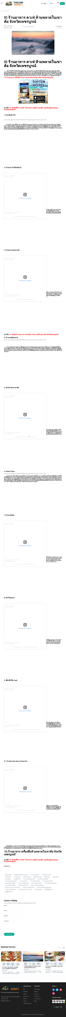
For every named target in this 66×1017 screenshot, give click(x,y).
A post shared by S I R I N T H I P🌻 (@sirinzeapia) (25, 436)
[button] (59, 947)
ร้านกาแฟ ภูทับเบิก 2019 (29, 879)
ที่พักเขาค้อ (47, 877)
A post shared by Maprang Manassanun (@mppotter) (25, 216)
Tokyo (24, 1001)
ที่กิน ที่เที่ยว (7, 10)
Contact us (36, 996)
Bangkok (25, 991)
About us (36, 994)
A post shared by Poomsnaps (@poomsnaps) (25, 810)
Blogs (35, 1001)
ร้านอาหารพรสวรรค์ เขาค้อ (37, 885)
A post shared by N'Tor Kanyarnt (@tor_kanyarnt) (25, 564)
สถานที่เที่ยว (38, 964)
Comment (6, 921)
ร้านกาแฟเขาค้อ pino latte (50, 883)
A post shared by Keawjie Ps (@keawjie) (25, 299)
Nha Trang (25, 996)
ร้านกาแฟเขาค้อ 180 (35, 881)
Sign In (62, 3)
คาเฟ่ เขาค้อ (17, 877)
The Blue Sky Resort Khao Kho (21, 874)
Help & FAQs (37, 989)
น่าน (30, 964)
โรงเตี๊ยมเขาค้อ (8, 891)
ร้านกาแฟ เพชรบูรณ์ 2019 (11, 881)
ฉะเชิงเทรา (4, 964)
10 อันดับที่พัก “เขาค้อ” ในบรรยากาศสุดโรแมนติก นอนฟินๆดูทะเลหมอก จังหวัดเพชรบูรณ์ (31, 108)
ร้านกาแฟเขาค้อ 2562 (23, 883)
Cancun (25, 994)
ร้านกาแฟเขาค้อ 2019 (48, 881)
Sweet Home (8, 874)
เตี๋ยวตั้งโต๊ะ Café (48, 889)
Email (5, 910)
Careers (36, 991)
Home (2, 10)
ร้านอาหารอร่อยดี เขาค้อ (28, 887)
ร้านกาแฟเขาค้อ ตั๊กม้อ (10, 885)
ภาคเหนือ (34, 964)
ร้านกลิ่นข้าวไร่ (17, 879)
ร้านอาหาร (18, 964)
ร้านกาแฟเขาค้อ (23, 881)
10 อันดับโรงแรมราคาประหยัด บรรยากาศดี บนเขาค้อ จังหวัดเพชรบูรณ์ (34, 334)
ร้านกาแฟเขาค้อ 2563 (36, 883)
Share (59, 26)
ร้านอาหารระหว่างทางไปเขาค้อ (12, 887)
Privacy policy (37, 998)
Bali (24, 989)
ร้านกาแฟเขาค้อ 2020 (10, 883)
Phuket (25, 998)
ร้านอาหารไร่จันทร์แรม (10, 889)
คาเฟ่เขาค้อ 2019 (27, 877)
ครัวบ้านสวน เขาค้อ (46, 874)
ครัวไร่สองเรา (8, 877)
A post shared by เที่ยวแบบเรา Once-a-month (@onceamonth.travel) (25, 729)
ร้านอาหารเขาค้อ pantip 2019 (44, 887)
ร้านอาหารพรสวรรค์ (23, 885)
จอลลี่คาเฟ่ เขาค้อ (38, 877)
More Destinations (27, 1003)
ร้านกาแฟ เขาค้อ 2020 (42, 879)
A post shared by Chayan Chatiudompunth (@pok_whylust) (25, 647)
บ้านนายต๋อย (8, 879)
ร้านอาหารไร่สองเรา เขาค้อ (25, 889)
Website (6, 915)
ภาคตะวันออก (13, 964)
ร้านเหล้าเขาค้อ (38, 889)
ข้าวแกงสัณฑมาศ (35, 874)
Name (6, 905)
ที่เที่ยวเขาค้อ (56, 877)
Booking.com (7, 866)
